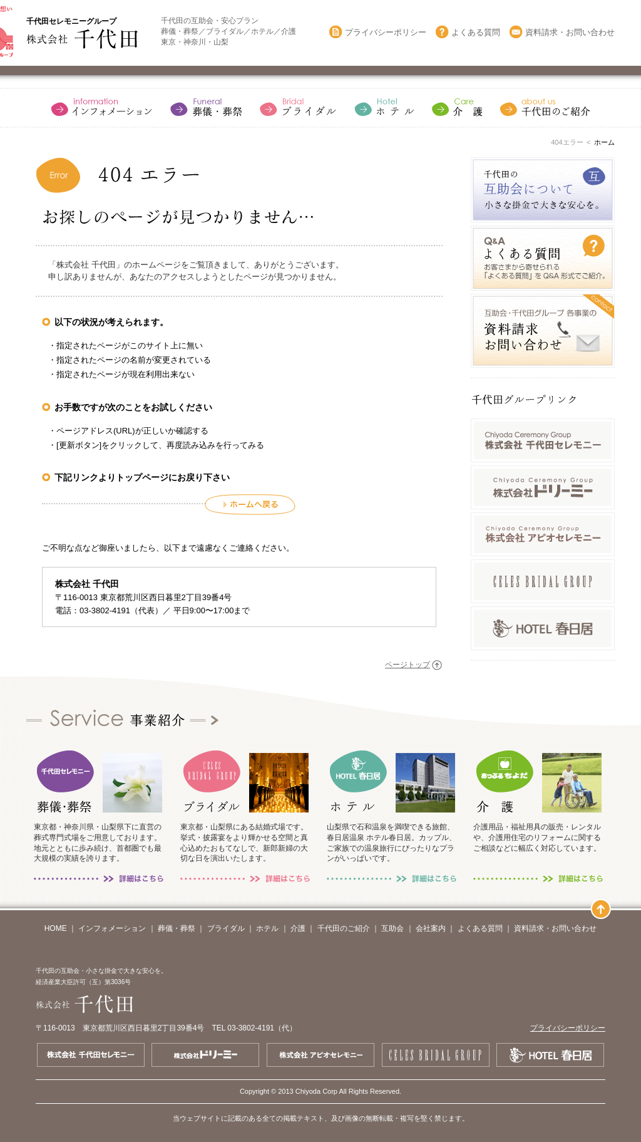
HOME (55, 928)
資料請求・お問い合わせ (570, 32)
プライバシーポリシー (385, 32)
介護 (297, 928)
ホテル (267, 928)
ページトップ (407, 664)
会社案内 (431, 928)
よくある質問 (475, 32)
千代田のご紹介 (343, 928)
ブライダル (226, 928)
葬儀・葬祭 (176, 928)
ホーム (604, 142)
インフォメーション (112, 928)
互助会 (392, 928)
